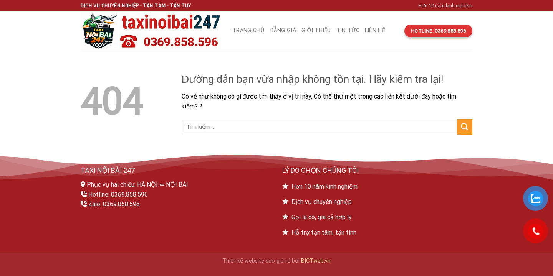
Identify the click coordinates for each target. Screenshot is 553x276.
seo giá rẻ (278, 261)
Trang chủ (248, 30)
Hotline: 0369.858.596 (118, 194)
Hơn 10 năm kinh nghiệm (445, 5)
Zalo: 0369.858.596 (114, 204)
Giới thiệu (316, 30)
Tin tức (347, 30)
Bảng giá (283, 30)
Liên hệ (375, 30)
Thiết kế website (243, 261)
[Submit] (464, 126)
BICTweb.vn (316, 261)
